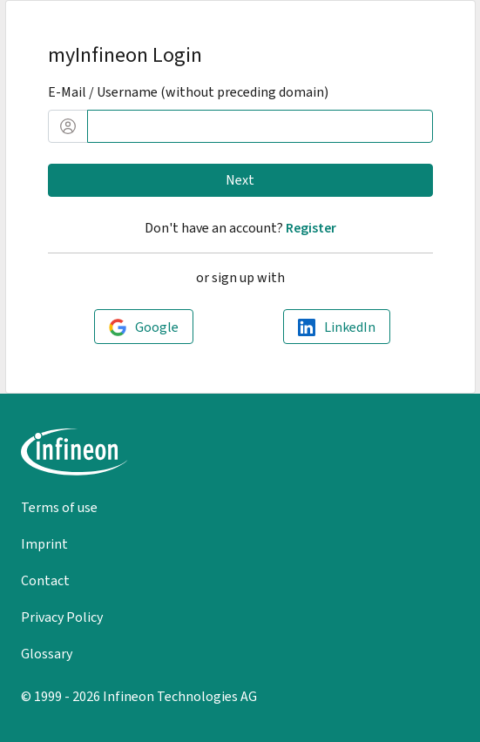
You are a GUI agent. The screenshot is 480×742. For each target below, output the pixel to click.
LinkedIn (349, 327)
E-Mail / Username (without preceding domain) (188, 92)
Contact (45, 580)
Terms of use (59, 507)
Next (240, 180)
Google (157, 327)
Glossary (46, 653)
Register (311, 228)
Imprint (44, 544)
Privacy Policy (62, 617)
